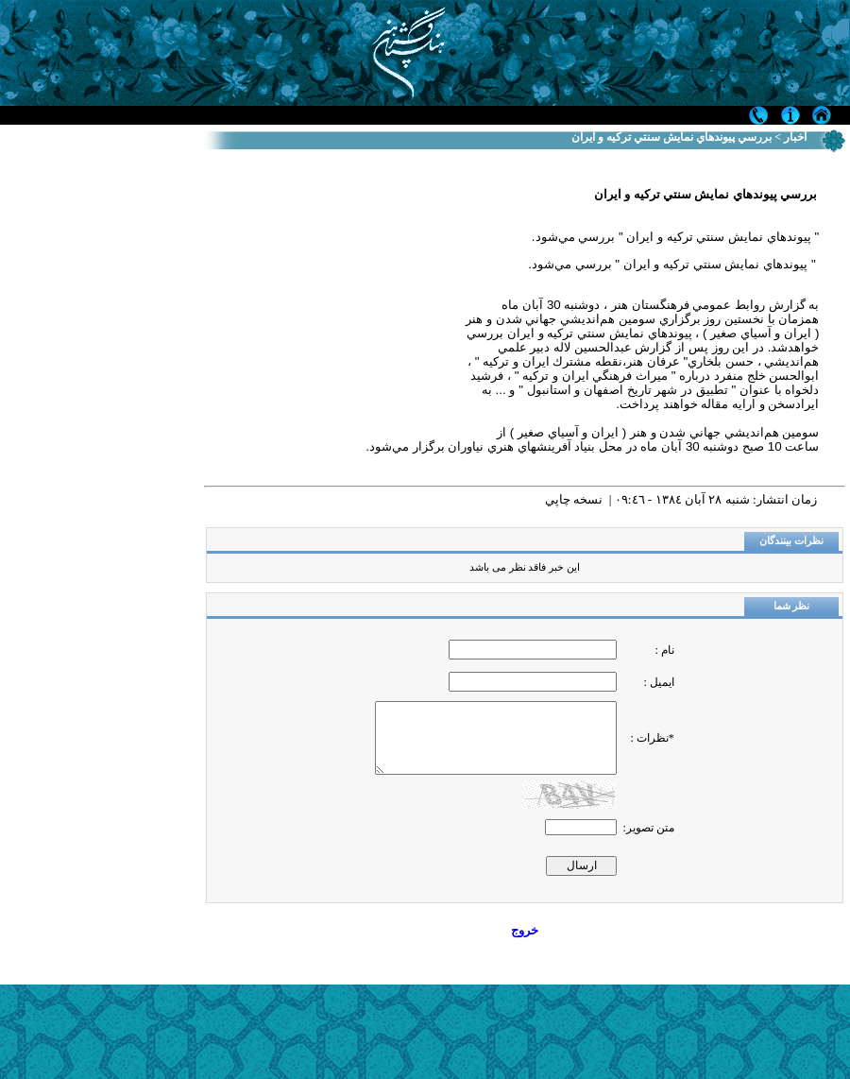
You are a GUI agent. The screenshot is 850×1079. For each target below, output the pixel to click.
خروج (524, 930)
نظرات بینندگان (791, 541)
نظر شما (792, 606)
